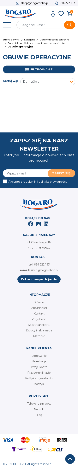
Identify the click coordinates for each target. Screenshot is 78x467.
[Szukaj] (45, 25)
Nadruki (39, 409)
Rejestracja (39, 361)
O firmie (39, 302)
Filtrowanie (39, 69)
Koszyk (39, 384)
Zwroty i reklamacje (39, 330)
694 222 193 (67, 3)
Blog (39, 415)
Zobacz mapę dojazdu (39, 279)
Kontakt (39, 313)
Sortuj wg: (10, 81)
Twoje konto (39, 367)
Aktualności (39, 308)
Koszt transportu (39, 325)
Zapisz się (61, 173)
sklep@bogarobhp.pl (35, 3)
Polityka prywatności (39, 378)
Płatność (39, 336)
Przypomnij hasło (39, 372)
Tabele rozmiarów (39, 403)
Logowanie (39, 355)
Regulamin (39, 319)
